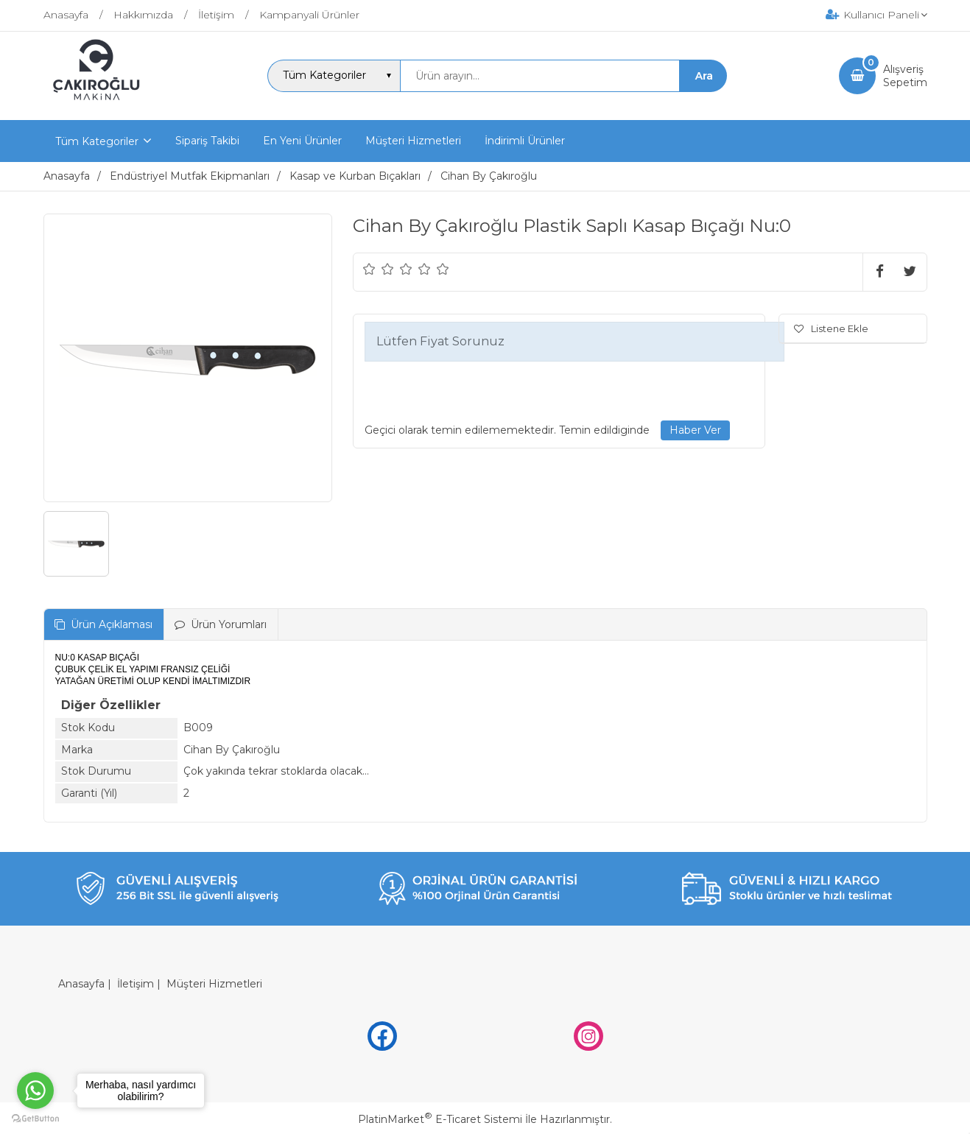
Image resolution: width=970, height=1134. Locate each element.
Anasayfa (81, 983)
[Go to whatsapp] (35, 1090)
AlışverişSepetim (905, 76)
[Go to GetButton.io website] (35, 1119)
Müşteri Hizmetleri (214, 983)
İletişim (135, 983)
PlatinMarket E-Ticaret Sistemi (440, 1119)
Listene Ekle (831, 328)
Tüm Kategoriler (96, 141)
